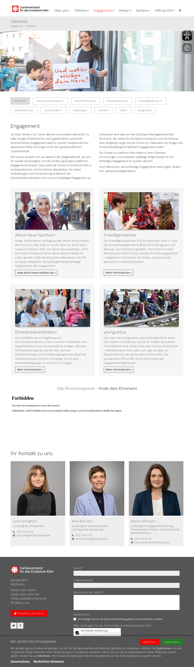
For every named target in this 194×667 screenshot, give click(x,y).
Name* (78, 568)
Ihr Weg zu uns (20, 602)
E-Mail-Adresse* (83, 580)
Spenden (103, 110)
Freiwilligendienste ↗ (150, 101)
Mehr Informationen (118, 272)
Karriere (141, 10)
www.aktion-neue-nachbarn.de (35, 272)
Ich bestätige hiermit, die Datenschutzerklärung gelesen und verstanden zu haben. (120, 619)
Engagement (103, 10)
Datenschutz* (82, 614)
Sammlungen (80, 110)
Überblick (31, 25)
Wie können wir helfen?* (89, 592)
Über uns (60, 10)
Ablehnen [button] (149, 642)
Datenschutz (20, 661)
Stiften (123, 110)
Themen (80, 10)
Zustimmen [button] (172, 642)
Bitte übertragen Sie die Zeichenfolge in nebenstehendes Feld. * (113, 625)
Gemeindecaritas (23, 110)
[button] (180, 10)
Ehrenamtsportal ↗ (117, 101)
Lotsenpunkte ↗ (53, 110)
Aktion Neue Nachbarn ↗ (50, 101)
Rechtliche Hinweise (48, 661)
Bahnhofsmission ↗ (85, 101)
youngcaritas (144, 110)
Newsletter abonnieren (31, 613)
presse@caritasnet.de (33, 598)
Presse (124, 10)
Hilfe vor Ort (163, 10)
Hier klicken (100, 633)
